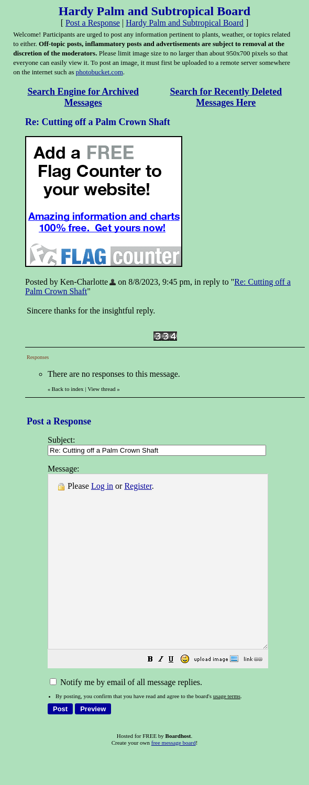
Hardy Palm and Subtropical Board (185, 22)
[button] (176, 694)
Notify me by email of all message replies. (126, 716)
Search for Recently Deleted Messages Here (226, 97)
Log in (102, 485)
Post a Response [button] (92, 22)
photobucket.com (99, 72)
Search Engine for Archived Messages (83, 97)
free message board (173, 777)
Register (137, 485)
